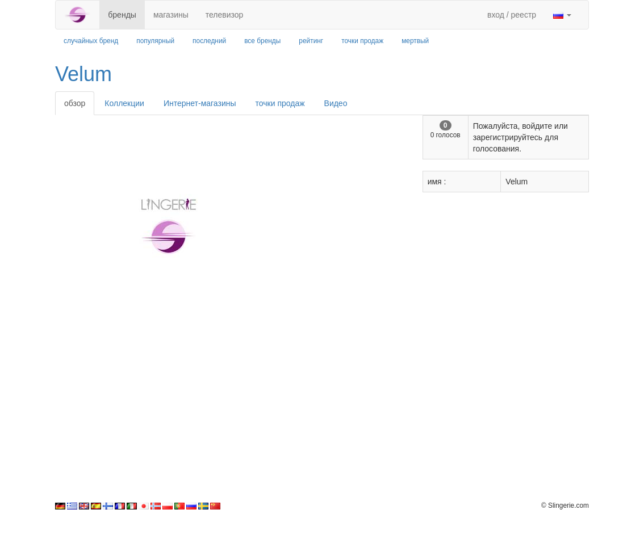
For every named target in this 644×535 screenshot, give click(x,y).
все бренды (262, 41)
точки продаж (362, 41)
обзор (74, 103)
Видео (336, 103)
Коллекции (124, 103)
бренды (122, 14)
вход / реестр (511, 14)
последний (209, 41)
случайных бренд (91, 41)
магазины (171, 14)
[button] (562, 15)
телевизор (225, 14)
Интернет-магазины (200, 103)
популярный (155, 41)
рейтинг (311, 41)
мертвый (415, 41)
